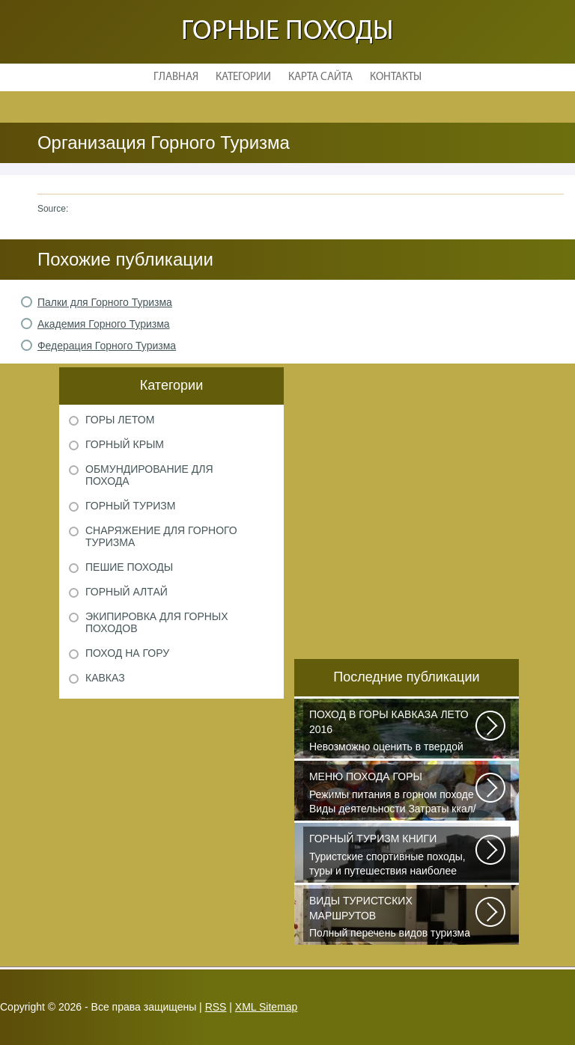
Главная (175, 77)
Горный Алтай (126, 592)
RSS (216, 1007)
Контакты (396, 77)
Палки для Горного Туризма (104, 302)
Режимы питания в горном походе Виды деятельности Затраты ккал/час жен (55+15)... (393, 794)
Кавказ (105, 678)
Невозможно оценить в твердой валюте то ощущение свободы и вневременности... (393, 732)
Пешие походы (129, 567)
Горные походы (287, 32)
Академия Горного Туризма (103, 324)
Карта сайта (320, 77)
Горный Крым (124, 444)
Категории (243, 77)
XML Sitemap (266, 1007)
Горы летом (119, 420)
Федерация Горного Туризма (106, 346)
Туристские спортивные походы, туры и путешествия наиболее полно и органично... (393, 856)
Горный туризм (130, 506)
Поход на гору (127, 653)
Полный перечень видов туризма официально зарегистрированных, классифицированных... (393, 918)
